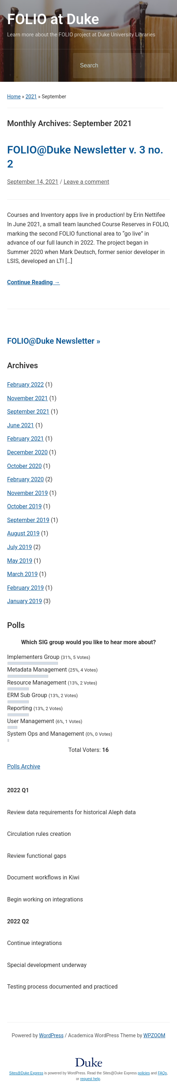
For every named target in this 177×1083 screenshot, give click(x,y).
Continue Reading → (33, 282)
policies (144, 1073)
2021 (31, 96)
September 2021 (28, 411)
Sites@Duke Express (26, 1073)
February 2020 (25, 479)
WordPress (51, 1035)
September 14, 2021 (33, 181)
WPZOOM (154, 1035)
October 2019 (24, 506)
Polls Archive (23, 766)
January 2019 (24, 601)
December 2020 (27, 452)
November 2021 (27, 398)
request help (90, 1079)
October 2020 (24, 466)
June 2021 (20, 425)
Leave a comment (86, 181)
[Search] (112, 65)
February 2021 (25, 438)
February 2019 (25, 587)
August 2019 (23, 533)
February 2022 (25, 384)
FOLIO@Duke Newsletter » (53, 341)
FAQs (162, 1073)
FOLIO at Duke (53, 19)
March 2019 (22, 574)
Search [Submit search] (158, 65)
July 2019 (19, 547)
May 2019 (19, 560)
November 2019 (27, 493)
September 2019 (28, 520)
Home (14, 96)
